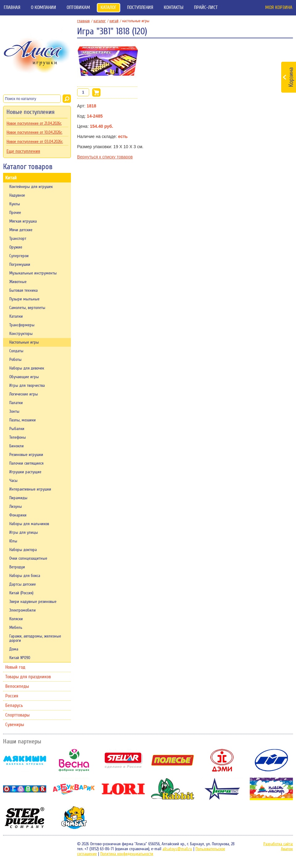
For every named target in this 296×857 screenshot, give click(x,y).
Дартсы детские (22, 584)
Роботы (15, 359)
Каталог (109, 7)
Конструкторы (21, 333)
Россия (11, 696)
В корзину (96, 92)
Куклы (14, 204)
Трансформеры (22, 325)
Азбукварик (74, 789)
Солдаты (16, 351)
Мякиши (24, 760)
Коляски (16, 619)
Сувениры (14, 724)
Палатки (16, 402)
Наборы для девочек (26, 368)
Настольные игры (24, 342)
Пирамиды (18, 497)
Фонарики (18, 515)
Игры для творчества (27, 385)
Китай (11, 178)
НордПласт (222, 789)
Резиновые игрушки (26, 454)
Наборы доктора (23, 549)
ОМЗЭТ (271, 760)
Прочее (15, 212)
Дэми (222, 760)
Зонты (14, 411)
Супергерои (19, 255)
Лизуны (15, 506)
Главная (12, 7)
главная (84, 21)
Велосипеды (17, 686)
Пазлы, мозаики (22, 420)
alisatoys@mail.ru (177, 849)
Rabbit (172, 789)
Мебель (15, 627)
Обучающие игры (24, 376)
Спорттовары (17, 715)
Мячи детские (20, 230)
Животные (18, 281)
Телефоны (17, 437)
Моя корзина (278, 7)
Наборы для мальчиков (29, 523)
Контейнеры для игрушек (31, 186)
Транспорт (17, 238)
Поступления (140, 7)
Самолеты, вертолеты (27, 307)
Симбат (74, 817)
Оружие (15, 247)
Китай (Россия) (21, 593)
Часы (13, 480)
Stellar (123, 760)
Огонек (24, 789)
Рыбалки (16, 428)
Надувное (17, 195)
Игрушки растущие (25, 472)
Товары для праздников (28, 676)
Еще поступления (23, 151)
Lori (123, 789)
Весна (74, 760)
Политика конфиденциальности (126, 853)
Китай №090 (19, 657)
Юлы (13, 541)
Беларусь (14, 705)
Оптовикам (78, 7)
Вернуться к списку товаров (105, 156)
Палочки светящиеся (26, 463)
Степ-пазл (24, 817)
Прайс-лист (206, 7)
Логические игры (23, 394)
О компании (43, 7)
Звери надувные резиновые (32, 601)
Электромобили (22, 610)
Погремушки (19, 264)
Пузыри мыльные (24, 299)
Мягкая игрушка (23, 221)
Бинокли (16, 446)
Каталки (16, 316)
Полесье (172, 760)
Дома (13, 649)
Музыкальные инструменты (33, 273)
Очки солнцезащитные (28, 558)
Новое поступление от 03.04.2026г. (34, 141)
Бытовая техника (23, 290)
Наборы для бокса (24, 575)
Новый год (15, 667)
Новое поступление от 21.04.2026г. (34, 123)
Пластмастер (271, 789)
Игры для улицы (23, 532)
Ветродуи (17, 567)
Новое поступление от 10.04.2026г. (34, 132)
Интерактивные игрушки (30, 489)
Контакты (173, 7)
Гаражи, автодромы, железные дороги (35, 638)
